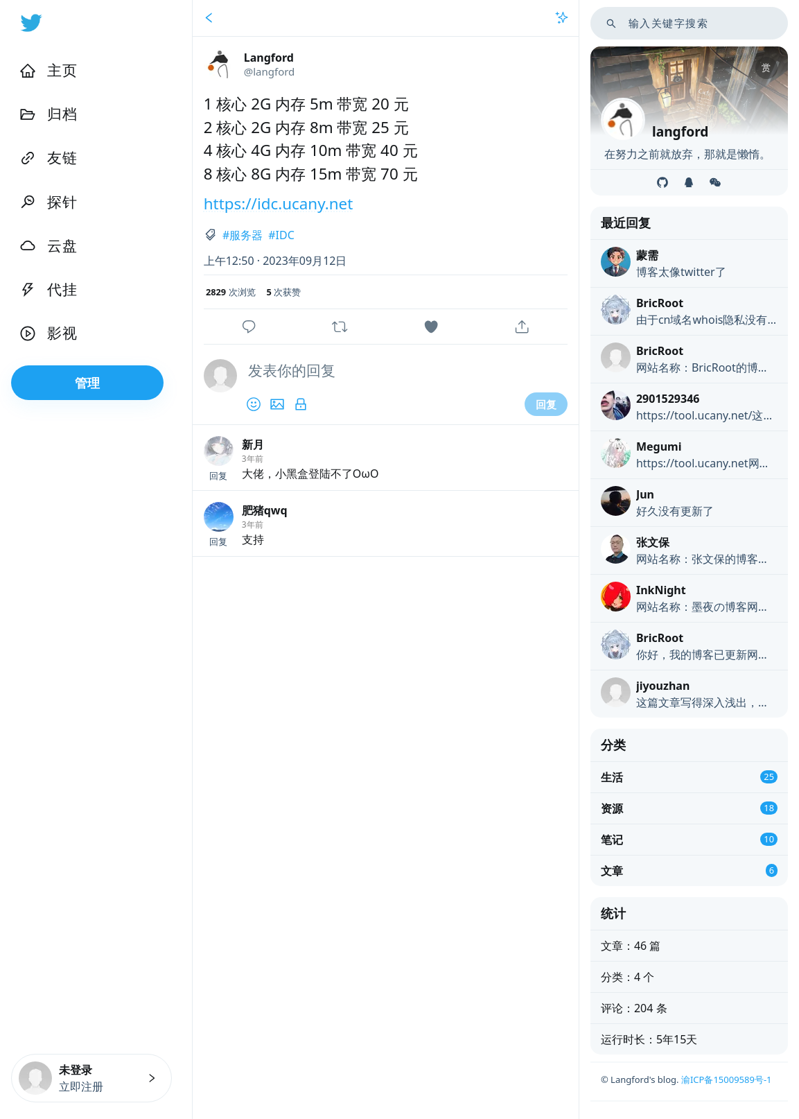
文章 (612, 870)
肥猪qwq (265, 510)
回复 (546, 404)
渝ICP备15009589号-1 (726, 1079)
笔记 (612, 839)
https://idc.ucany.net (278, 203)
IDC (285, 235)
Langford (269, 57)
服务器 (246, 235)
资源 (612, 808)
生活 (612, 777)
